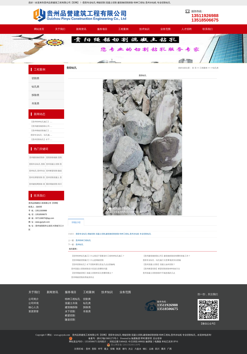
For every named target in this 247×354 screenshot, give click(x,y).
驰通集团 (136, 338)
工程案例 (123, 29)
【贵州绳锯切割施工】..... (41, 130)
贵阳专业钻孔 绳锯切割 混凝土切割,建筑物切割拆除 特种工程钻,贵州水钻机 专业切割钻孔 (113, 234)
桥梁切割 (70, 315)
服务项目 (102, 29)
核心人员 (33, 307)
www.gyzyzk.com (62, 335)
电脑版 (158, 341)
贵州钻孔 (79, 244)
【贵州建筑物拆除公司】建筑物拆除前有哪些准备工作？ (166, 256)
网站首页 (39, 29)
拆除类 (35, 95)
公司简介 (33, 299)
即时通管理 (146, 338)
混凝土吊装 (71, 303)
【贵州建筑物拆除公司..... (41, 126)
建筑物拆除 (71, 307)
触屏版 (149, 341)
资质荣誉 (33, 311)
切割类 (35, 78)
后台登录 (157, 338)
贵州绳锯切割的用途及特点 (82, 277)
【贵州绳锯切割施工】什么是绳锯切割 (87, 260)
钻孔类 (35, 86)
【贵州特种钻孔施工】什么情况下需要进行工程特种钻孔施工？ (97, 256)
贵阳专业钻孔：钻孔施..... (41, 135)
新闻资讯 (81, 29)
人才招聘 (186, 29)
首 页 (194, 68)
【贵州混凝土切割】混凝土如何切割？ (159, 264)
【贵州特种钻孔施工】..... (41, 122)
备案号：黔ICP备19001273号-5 (103, 338)
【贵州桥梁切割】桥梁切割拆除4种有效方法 (161, 269)
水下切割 (70, 311)
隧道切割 (70, 319)
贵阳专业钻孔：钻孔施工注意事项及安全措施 (162, 260)
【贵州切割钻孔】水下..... (41, 139)
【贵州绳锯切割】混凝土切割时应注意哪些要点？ (92, 273)
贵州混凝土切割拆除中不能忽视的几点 (159, 273)
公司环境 (33, 303)
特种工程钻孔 (72, 299)
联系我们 (208, 29)
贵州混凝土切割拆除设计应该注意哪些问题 (89, 269)
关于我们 (60, 29)
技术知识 (144, 29)
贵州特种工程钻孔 (83, 240)
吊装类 (35, 103)
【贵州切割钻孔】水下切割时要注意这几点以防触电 (93, 264)
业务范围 (165, 29)
